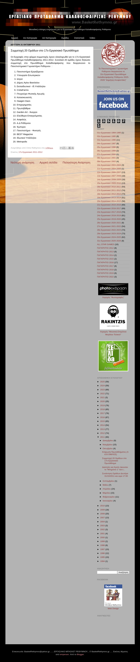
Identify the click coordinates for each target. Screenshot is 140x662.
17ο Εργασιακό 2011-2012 (30, 152)
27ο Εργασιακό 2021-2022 (109, 226)
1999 (102, 541)
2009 (102, 510)
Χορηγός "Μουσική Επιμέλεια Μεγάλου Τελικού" (113, 332)
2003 (102, 525)
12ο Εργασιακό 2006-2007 (109, 172)
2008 (102, 514)
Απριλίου (107, 489)
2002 (102, 529)
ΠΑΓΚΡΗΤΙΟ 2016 (105, 262)
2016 (102, 417)
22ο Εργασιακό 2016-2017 (109, 208)
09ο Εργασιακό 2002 (106, 161)
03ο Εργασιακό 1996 (106, 140)
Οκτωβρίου (108, 448)
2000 (102, 537)
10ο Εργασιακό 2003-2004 (109, 165)
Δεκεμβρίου (108, 440)
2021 (102, 397)
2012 (102, 433)
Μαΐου (106, 485)
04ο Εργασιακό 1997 (106, 143)
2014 (102, 425)
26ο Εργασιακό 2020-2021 (109, 223)
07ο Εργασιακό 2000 (106, 154)
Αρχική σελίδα (48, 162)
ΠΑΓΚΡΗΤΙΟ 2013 (105, 251)
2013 (102, 429)
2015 (102, 421)
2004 (102, 522)
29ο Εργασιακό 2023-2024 (109, 233)
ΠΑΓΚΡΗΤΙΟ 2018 (105, 270)
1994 (102, 561)
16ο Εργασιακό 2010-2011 (109, 187)
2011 (102, 437)
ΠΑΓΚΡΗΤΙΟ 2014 (105, 255)
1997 (102, 549)
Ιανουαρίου (108, 501)
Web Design (113, 608)
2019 (102, 405)
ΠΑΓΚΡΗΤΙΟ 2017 (105, 266)
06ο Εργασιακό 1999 (106, 151)
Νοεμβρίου (108, 444)
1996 (102, 553)
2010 (102, 506)
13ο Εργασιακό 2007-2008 (109, 176)
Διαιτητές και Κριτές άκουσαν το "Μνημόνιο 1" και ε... (115, 468)
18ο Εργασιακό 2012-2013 (109, 194)
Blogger (80, 654)
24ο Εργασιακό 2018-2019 (109, 215)
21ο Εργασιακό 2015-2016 (109, 205)
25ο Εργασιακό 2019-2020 (109, 219)
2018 (102, 409)
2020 (102, 401)
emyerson (64, 654)
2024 (102, 385)
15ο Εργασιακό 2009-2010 (109, 183)
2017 (102, 413)
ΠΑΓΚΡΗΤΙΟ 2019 (105, 273)
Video (92, 38)
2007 (102, 517)
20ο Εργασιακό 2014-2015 (109, 201)
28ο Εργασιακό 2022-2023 (109, 230)
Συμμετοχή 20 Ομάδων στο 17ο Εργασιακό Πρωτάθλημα (114, 460)
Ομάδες (65, 38)
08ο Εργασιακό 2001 (106, 158)
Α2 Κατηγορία (49, 38)
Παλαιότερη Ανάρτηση (76, 162)
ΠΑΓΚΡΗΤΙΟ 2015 (105, 259)
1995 (102, 557)
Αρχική (14, 38)
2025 (102, 382)
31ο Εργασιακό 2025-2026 (109, 241)
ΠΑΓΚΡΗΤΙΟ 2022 (105, 277)
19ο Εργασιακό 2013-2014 (109, 197)
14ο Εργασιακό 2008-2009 (109, 179)
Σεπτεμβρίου (109, 481)
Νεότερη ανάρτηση (22, 162)
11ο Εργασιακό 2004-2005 (109, 169)
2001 (102, 533)
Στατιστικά (79, 38)
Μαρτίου (107, 493)
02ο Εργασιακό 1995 (106, 136)
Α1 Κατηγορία (30, 38)
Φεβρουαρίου (109, 497)
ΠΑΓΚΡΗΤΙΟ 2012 (105, 248)
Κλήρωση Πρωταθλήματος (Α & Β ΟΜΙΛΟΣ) (115, 453)
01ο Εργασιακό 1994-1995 (109, 133)
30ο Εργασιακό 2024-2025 (109, 237)
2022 (102, 393)
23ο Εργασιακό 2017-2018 (109, 212)
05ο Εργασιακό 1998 (106, 147)
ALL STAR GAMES (105, 244)
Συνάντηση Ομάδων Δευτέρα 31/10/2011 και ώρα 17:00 (115, 474)
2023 (102, 389)
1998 (102, 545)
